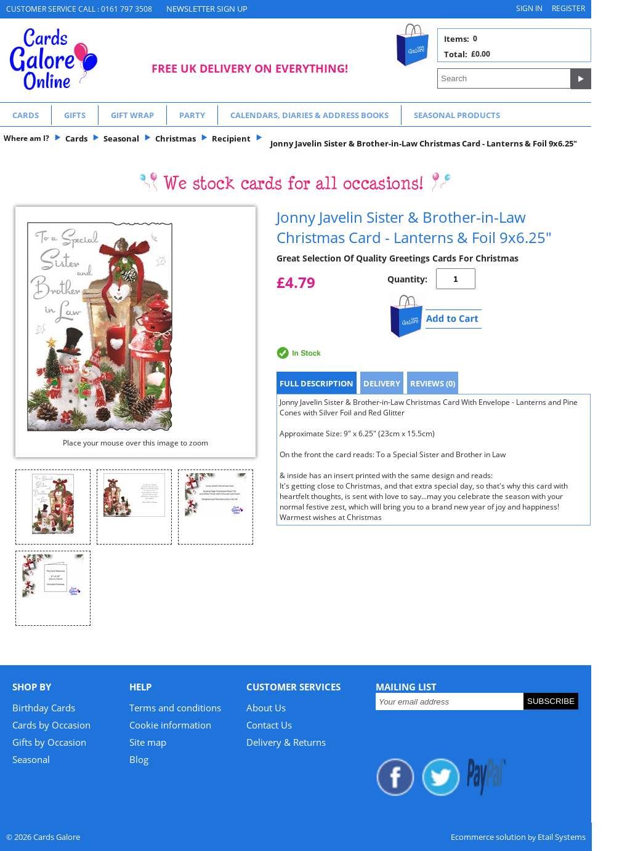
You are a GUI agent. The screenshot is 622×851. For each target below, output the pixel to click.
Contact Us (269, 725)
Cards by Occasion (51, 725)
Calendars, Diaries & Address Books (309, 115)
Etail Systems (562, 836)
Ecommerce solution (488, 836)
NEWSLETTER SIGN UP (207, 8)
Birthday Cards (43, 707)
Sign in (529, 8)
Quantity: (407, 279)
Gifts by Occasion (49, 742)
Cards (25, 115)
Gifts (75, 115)
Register (568, 8)
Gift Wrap (132, 115)
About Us (266, 707)
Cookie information (170, 725)
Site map (147, 742)
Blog (138, 759)
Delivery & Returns (286, 742)
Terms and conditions (175, 707)
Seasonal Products (457, 115)
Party (192, 115)
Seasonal (31, 759)
